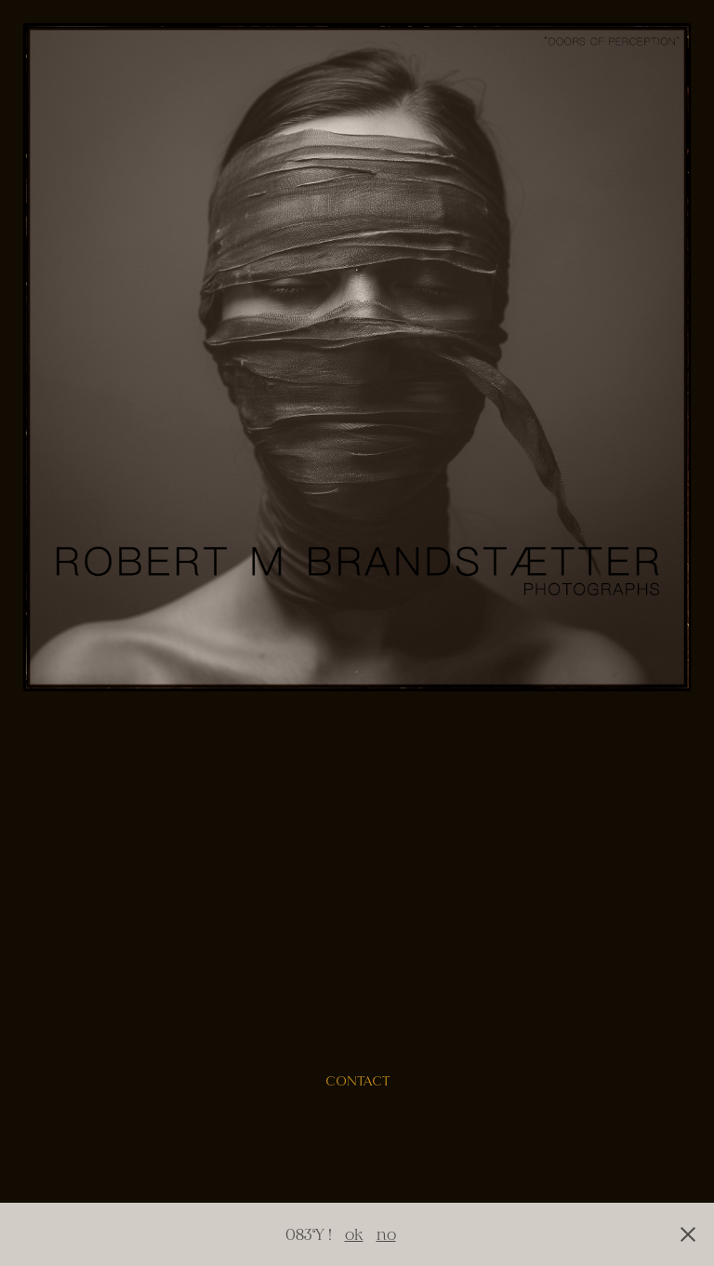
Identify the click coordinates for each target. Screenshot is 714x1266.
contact (357, 1081)
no (386, 1233)
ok (354, 1233)
